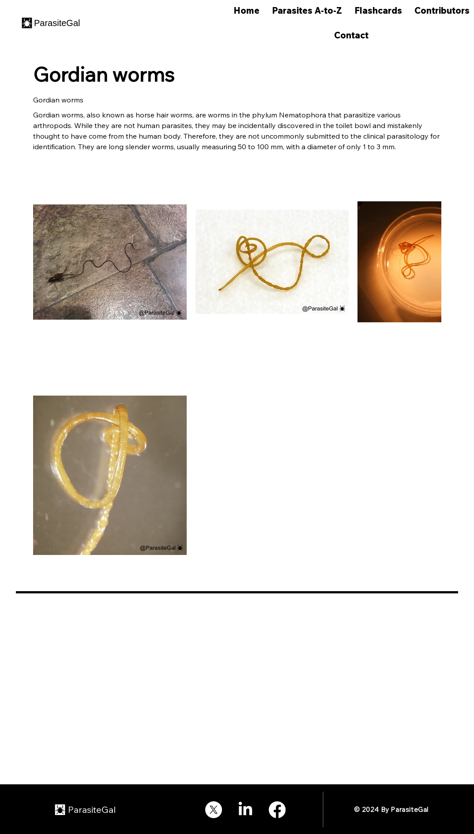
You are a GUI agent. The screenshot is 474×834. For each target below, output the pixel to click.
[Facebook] (277, 809)
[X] (213, 809)
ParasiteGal (57, 23)
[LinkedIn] (245, 809)
